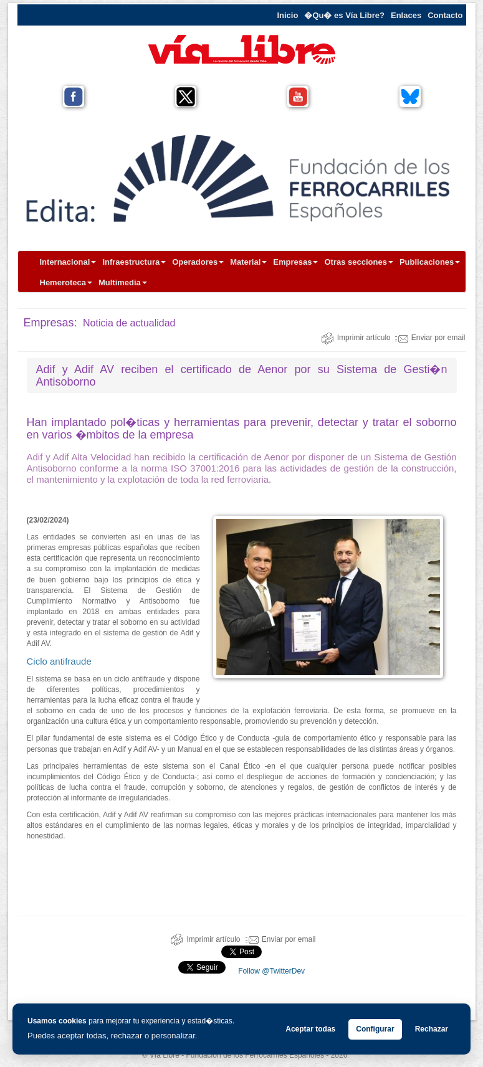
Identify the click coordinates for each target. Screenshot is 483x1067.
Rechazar (431, 1029)
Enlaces (406, 15)
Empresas (295, 262)
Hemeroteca (66, 282)
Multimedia (122, 282)
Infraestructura (134, 262)
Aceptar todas (310, 1029)
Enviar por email (430, 337)
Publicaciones (429, 262)
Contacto (445, 15)
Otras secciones (358, 262)
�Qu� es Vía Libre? (344, 15)
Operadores (198, 262)
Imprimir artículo (356, 337)
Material (248, 262)
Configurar (375, 1029)
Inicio (287, 15)
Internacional (68, 262)
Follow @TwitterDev (270, 971)
